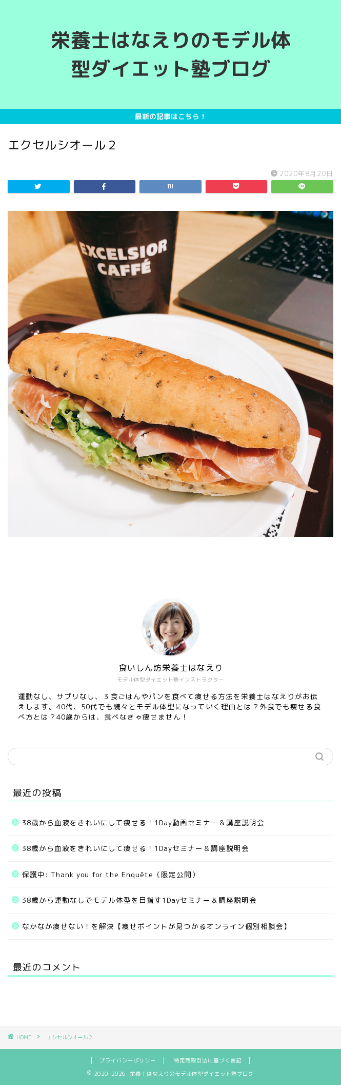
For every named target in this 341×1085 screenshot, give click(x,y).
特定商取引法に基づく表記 (208, 1060)
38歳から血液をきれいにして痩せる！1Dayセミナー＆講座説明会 (135, 848)
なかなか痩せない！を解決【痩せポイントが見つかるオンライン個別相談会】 (156, 926)
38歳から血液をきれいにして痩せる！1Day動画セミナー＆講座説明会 (143, 822)
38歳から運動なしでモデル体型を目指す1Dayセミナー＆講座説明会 (139, 900)
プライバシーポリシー (127, 1060)
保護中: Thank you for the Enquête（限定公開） (110, 874)
